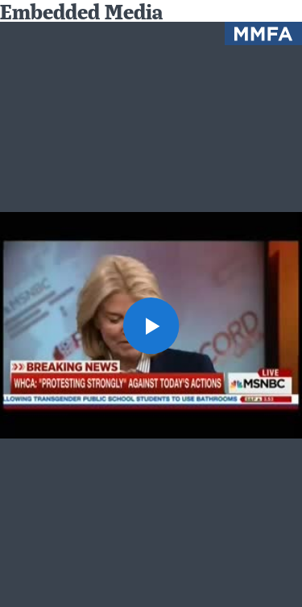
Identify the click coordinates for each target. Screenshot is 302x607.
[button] (151, 325)
